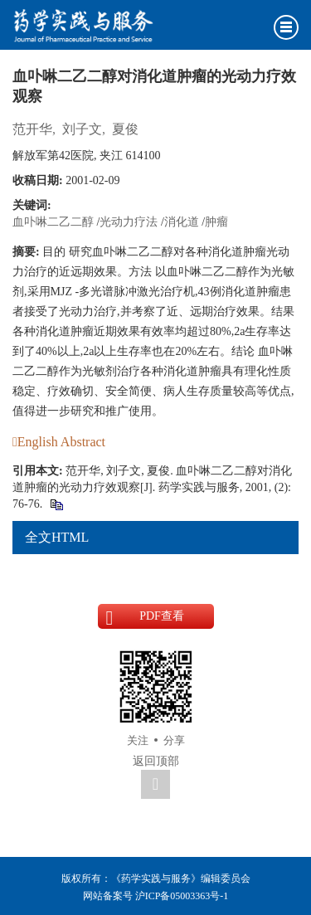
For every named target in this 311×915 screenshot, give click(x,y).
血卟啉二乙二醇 (53, 222)
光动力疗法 (129, 222)
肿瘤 (216, 222)
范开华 (32, 129)
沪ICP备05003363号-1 (182, 896)
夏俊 (125, 129)
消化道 (181, 222)
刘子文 (82, 129)
